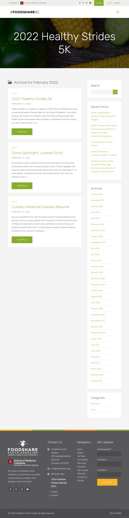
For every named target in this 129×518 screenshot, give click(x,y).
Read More (22, 133)
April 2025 (95, 220)
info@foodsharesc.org (60, 468)
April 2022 (95, 365)
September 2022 (98, 334)
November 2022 (98, 322)
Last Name (101, 470)
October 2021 (96, 383)
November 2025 (98, 202)
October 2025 (97, 208)
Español (117, 3)
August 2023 (96, 298)
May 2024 (95, 250)
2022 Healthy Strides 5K (32, 100)
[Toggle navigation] (117, 12)
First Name (101, 460)
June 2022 (95, 353)
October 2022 (97, 328)
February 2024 (97, 268)
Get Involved (82, 470)
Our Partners (82, 460)
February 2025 (97, 226)
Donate (99, 3)
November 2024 (98, 232)
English (109, 3)
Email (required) (104, 449)
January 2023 (97, 310)
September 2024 (98, 244)
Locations (81, 467)
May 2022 (95, 358)
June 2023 (95, 304)
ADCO (118, 513)
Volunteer (81, 473)
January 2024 (97, 274)
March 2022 (96, 371)
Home (79, 449)
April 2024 (95, 256)
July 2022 (95, 347)
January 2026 (97, 196)
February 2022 (97, 377)
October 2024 (97, 238)
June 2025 (95, 214)
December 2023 (98, 280)
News (15, 95)
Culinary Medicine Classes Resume (40, 209)
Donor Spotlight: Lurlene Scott (37, 155)
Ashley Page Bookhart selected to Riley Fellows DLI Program (103, 118)
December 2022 (98, 316)
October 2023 (97, 292)
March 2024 (96, 262)
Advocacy (95, 405)
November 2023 (98, 286)
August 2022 (96, 340)
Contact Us (82, 477)
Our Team (81, 456)
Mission (80, 453)
